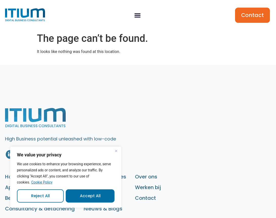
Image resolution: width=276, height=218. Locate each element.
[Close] (116, 151)
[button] (137, 15)
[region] (65, 177)
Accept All (90, 196)
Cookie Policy (42, 182)
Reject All (40, 196)
